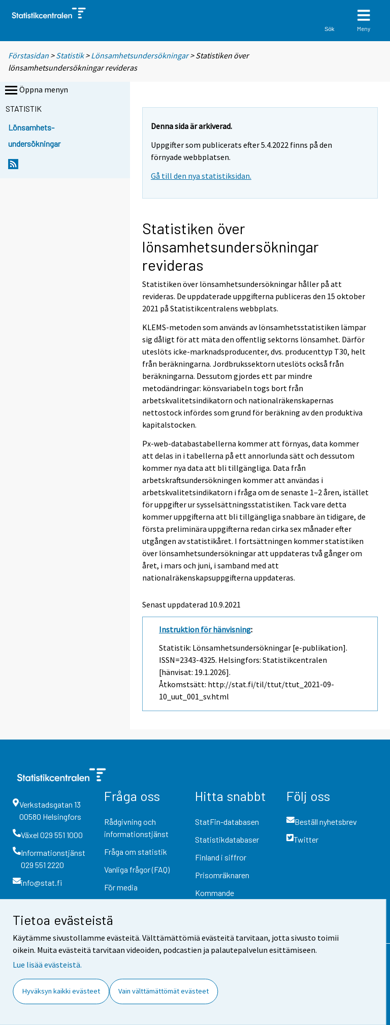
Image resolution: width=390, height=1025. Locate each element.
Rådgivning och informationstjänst (136, 828)
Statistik (70, 55)
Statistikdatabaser (227, 839)
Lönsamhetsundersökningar (139, 55)
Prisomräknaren (222, 875)
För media (121, 887)
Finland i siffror (220, 857)
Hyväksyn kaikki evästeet (61, 991)
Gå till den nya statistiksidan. (201, 176)
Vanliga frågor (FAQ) (137, 869)
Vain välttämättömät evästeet (163, 991)
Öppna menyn (35, 90)
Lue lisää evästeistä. (47, 964)
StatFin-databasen (227, 821)
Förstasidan (28, 55)
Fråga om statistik (135, 851)
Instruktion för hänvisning (205, 629)
